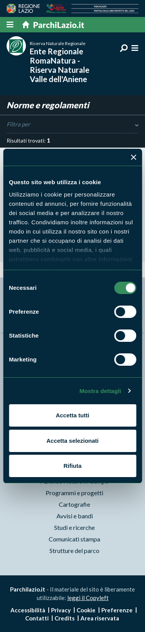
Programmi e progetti (74, 492)
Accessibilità (27, 610)
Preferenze (117, 610)
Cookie (86, 610)
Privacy (61, 610)
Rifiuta (72, 465)
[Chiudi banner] (133, 157)
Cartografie (74, 504)
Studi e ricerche (74, 527)
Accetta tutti (72, 415)
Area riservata (99, 618)
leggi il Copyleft (88, 597)
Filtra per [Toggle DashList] (72, 124)
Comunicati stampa (74, 539)
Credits (65, 618)
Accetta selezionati (72, 440)
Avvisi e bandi (74, 515)
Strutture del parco (74, 550)
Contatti (37, 618)
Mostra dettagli (100, 391)
